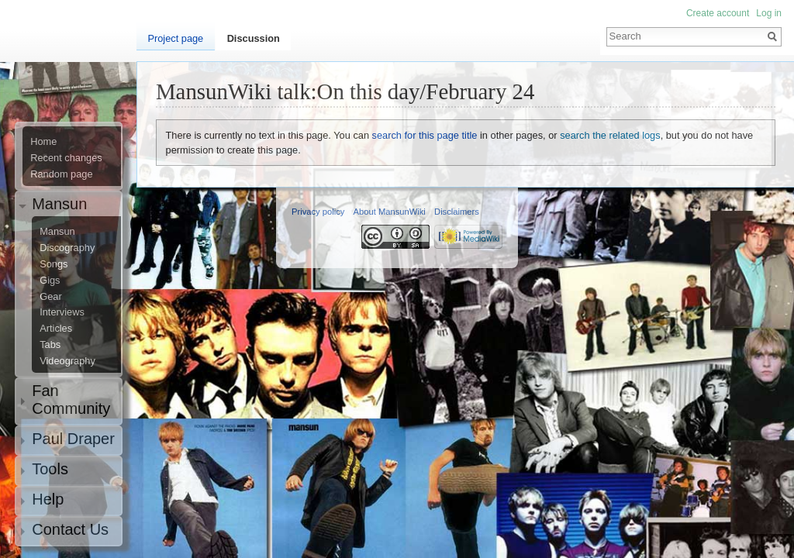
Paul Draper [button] (73, 438)
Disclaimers (456, 211)
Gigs (50, 280)
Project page (175, 38)
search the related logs (610, 135)
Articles (56, 328)
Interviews (62, 312)
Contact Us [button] (70, 529)
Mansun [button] (59, 203)
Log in (769, 13)
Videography (67, 361)
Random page (61, 174)
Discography (67, 248)
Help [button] (48, 499)
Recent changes (66, 158)
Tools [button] (50, 468)
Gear (50, 296)
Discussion (253, 38)
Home (43, 141)
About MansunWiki (390, 211)
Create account (717, 13)
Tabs (50, 344)
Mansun (57, 231)
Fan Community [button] (71, 399)
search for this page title (425, 135)
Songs (53, 264)
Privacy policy (318, 211)
